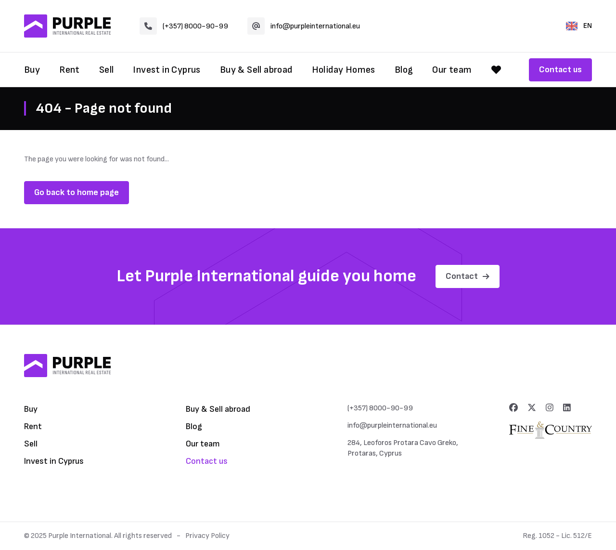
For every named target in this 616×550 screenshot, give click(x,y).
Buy (32, 70)
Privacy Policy (207, 535)
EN (579, 25)
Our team (452, 70)
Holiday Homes (343, 70)
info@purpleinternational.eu (303, 26)
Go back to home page (76, 192)
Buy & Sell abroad (256, 70)
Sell (106, 70)
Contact (467, 276)
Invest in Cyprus (166, 70)
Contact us (560, 70)
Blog (404, 70)
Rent (69, 70)
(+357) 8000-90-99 (184, 26)
